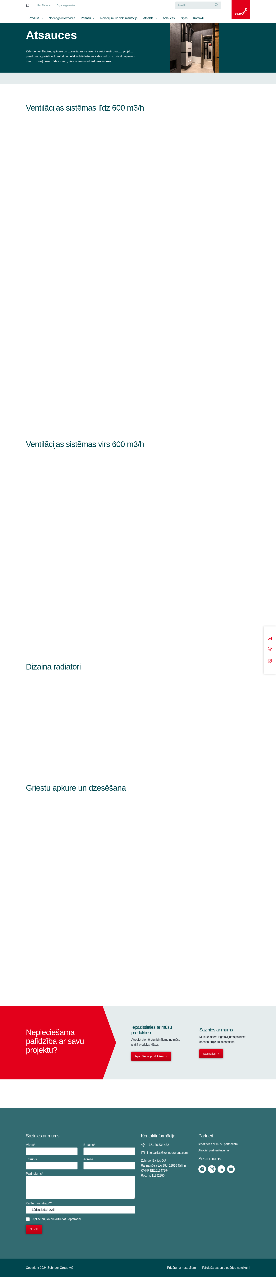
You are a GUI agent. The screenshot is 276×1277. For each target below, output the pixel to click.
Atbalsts (148, 18)
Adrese (109, 1163)
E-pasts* (109, 1149)
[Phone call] (270, 649)
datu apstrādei (71, 1219)
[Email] (270, 639)
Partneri (86, 18)
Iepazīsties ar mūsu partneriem (218, 1144)
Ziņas (183, 18)
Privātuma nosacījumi (181, 1267)
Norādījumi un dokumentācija (118, 18)
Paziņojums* (80, 1185)
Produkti (34, 18)
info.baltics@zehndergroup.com (167, 1152)
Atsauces (169, 18)
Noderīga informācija (62, 18)
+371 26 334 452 (158, 1144)
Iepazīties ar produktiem (149, 1056)
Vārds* (52, 1149)
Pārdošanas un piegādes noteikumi (226, 1267)
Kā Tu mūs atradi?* (80, 1208)
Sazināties (209, 1053)
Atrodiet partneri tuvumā (213, 1150)
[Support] (270, 660)
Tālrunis (52, 1163)
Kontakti (198, 18)
